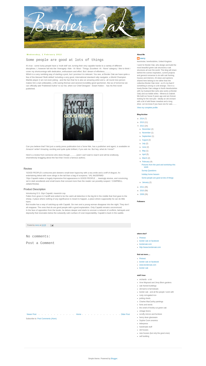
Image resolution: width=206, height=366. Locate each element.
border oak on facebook (149, 241)
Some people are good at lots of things (157, 178)
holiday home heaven (150, 174)
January (145, 182)
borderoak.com (145, 244)
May (144, 151)
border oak (143, 268)
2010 (142, 191)
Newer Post (31, 314)
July (144, 143)
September (147, 136)
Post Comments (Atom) (47, 319)
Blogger (114, 358)
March (145, 158)
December (146, 129)
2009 (142, 194)
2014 (142, 119)
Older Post (125, 314)
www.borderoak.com (147, 265)
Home (78, 314)
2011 (142, 187)
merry (142, 58)
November (146, 133)
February (146, 162)
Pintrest (142, 238)
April (144, 154)
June (144, 147)
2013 (142, 122)
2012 (142, 126)
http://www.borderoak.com (150, 247)
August (145, 140)
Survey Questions (149, 171)
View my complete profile (147, 108)
